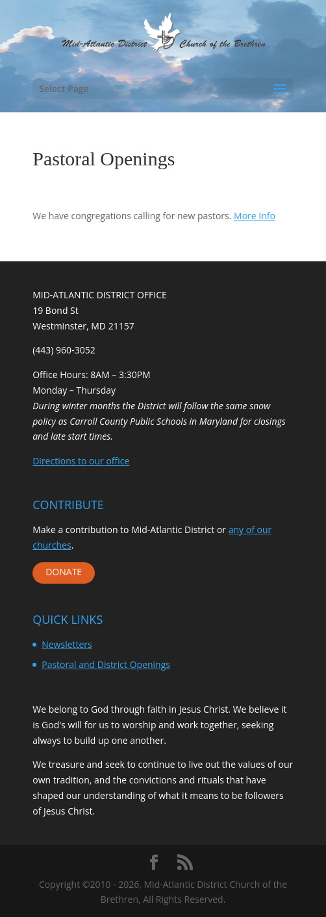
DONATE (63, 572)
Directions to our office (80, 461)
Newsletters (67, 644)
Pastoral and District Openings (106, 664)
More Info (254, 215)
